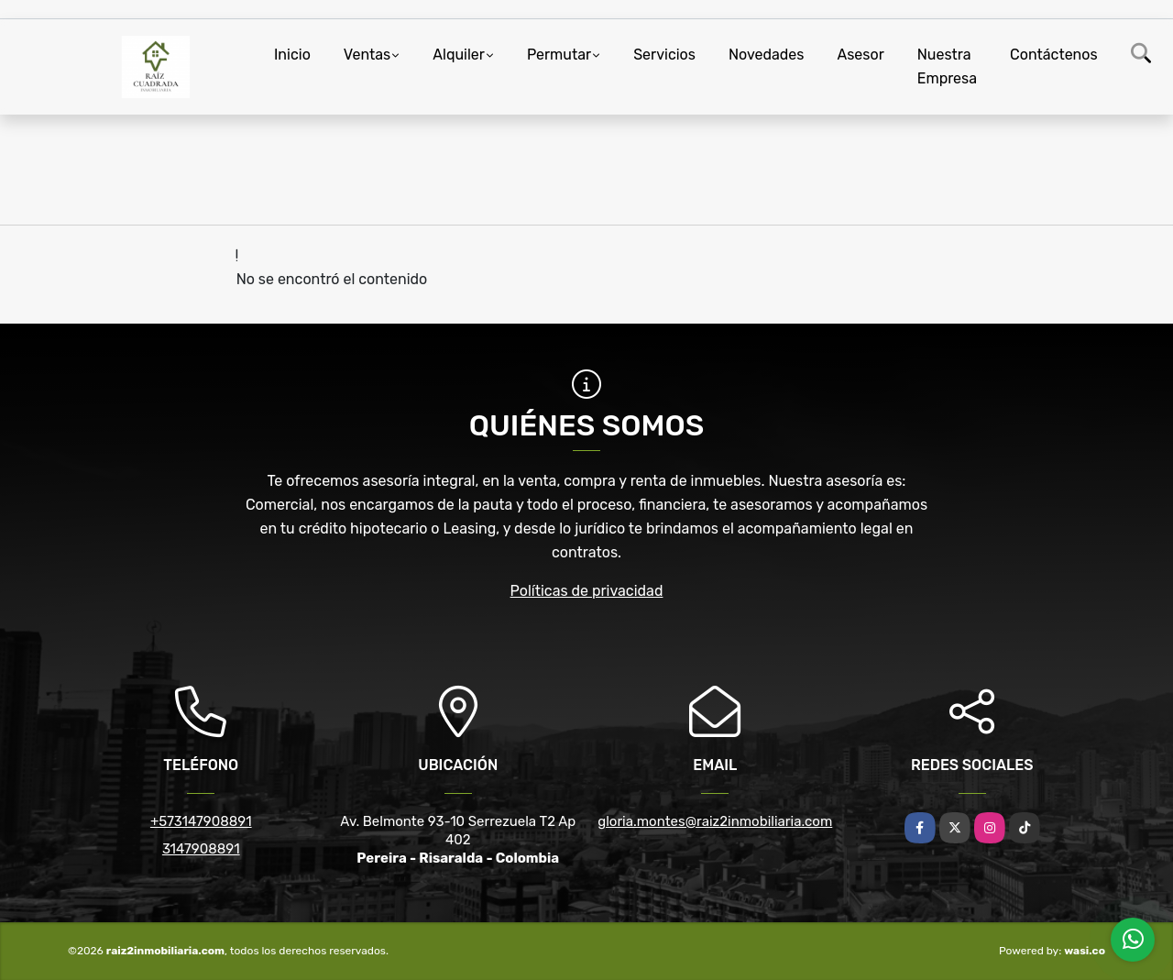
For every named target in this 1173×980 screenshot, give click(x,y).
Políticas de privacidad (586, 591)
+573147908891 (201, 821)
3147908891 (201, 849)
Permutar (559, 54)
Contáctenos (1054, 54)
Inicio (292, 54)
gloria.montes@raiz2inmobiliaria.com (714, 821)
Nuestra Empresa (947, 66)
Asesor (860, 54)
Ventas (367, 54)
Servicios (664, 54)
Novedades (767, 54)
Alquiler (459, 54)
